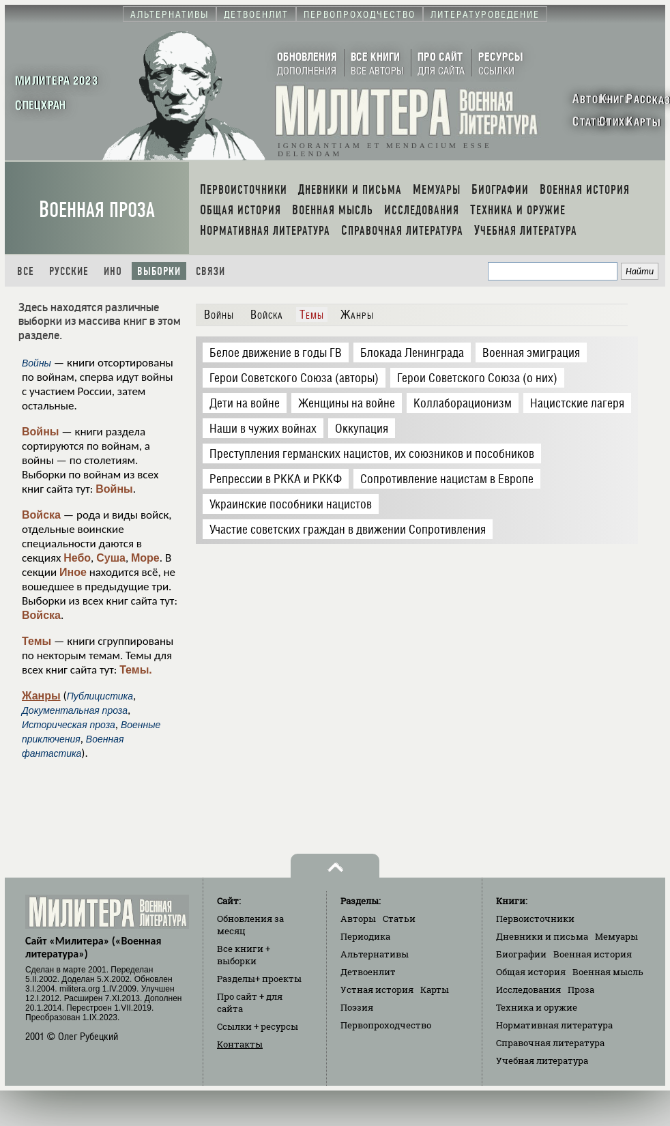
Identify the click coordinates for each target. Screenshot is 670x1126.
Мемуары (616, 936)
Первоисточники (535, 918)
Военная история (592, 954)
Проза (581, 989)
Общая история (531, 972)
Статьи (399, 918)
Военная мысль (607, 972)
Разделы (259, 978)
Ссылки (257, 1026)
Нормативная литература (554, 1025)
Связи (210, 271)
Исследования (528, 989)
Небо (77, 558)
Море (145, 558)
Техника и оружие (536, 1007)
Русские (69, 271)
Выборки (159, 271)
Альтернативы (374, 954)
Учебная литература (542, 1060)
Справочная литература (550, 1043)
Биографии (521, 954)
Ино (113, 271)
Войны (40, 431)
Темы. (135, 670)
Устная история (376, 989)
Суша (111, 558)
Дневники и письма (542, 936)
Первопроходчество (385, 1025)
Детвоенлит (368, 972)
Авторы (358, 918)
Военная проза (97, 209)
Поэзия (356, 1007)
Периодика (365, 936)
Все (25, 271)
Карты (434, 989)
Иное (73, 572)
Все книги (243, 954)
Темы (36, 641)
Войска (41, 515)
